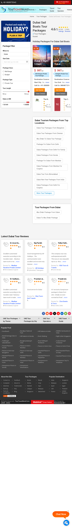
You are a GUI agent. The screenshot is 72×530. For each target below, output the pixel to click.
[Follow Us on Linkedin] (62, 313)
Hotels (69, 10)
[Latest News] (47, 313)
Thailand (64, 389)
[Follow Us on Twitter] (54, 313)
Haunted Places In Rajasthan (44, 356)
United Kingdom (64, 392)
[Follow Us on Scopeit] (65, 313)
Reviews (67, 30)
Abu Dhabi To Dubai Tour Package (49, 139)
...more (17, 261)
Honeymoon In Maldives (43, 361)
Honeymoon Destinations (24, 366)
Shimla (29, 383)
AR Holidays (39, 268)
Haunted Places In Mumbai (26, 356)
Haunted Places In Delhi (44, 351)
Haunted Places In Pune (8, 361)
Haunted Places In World (8, 356)
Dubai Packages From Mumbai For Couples (49, 167)
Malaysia (40, 389)
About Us (17, 383)
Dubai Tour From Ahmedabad (47, 174)
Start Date (6, 58)
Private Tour (9, 83)
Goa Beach (5, 331)
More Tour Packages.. (44, 193)
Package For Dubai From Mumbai (49, 161)
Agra (39, 386)
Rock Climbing (42, 336)
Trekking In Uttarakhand (6, 342)
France (53, 391)
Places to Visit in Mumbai (25, 347)
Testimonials (18, 386)
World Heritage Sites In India (9, 337)
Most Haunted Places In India (63, 351)
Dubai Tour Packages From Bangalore (50, 128)
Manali (40, 380)
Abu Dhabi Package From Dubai (48, 212)
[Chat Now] (66, 523)
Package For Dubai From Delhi (48, 144)
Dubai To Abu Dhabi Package (47, 218)
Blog (15, 391)
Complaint (6, 383)
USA (52, 389)
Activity (32, 10)
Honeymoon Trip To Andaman (62, 361)
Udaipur (29, 389)
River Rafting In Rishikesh (43, 342)
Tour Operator (60, 9)
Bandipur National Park (26, 332)
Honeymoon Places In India (27, 361)
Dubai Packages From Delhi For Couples (48, 186)
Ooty (39, 383)
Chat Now (61, 514)
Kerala (29, 380)
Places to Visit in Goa (44, 346)
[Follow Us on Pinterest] (50, 313)
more (47, 82)
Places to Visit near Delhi (26, 351)
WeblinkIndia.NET (59, 403)
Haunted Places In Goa (63, 356)
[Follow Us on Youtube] (58, 313)
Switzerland (41, 391)
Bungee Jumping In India (26, 342)
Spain (52, 386)
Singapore (30, 391)
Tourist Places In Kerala (7, 347)
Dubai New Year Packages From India (50, 180)
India (52, 380)
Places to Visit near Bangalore (8, 351)
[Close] (68, 511)
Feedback (17, 380)
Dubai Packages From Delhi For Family (51, 150)
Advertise (6, 386)
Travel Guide (52, 9)
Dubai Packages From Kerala (47, 155)
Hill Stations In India (44, 331)
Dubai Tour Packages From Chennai (50, 133)
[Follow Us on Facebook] (43, 313)
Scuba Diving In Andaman (61, 342)
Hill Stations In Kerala (27, 336)
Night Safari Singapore (63, 336)
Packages (43, 10)
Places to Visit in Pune (63, 346)
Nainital (29, 386)
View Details (40, 94)
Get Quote (39, 90)
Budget (7, 74)
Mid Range (8, 71)
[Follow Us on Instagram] (69, 313)
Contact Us (6, 380)
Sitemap (5, 389)
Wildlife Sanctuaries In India (63, 332)
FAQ (15, 389)
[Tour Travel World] (15, 10)
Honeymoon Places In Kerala (9, 366)
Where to (6, 51)
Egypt (63, 386)
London (64, 383)
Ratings (61, 30)
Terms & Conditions (6, 392)
